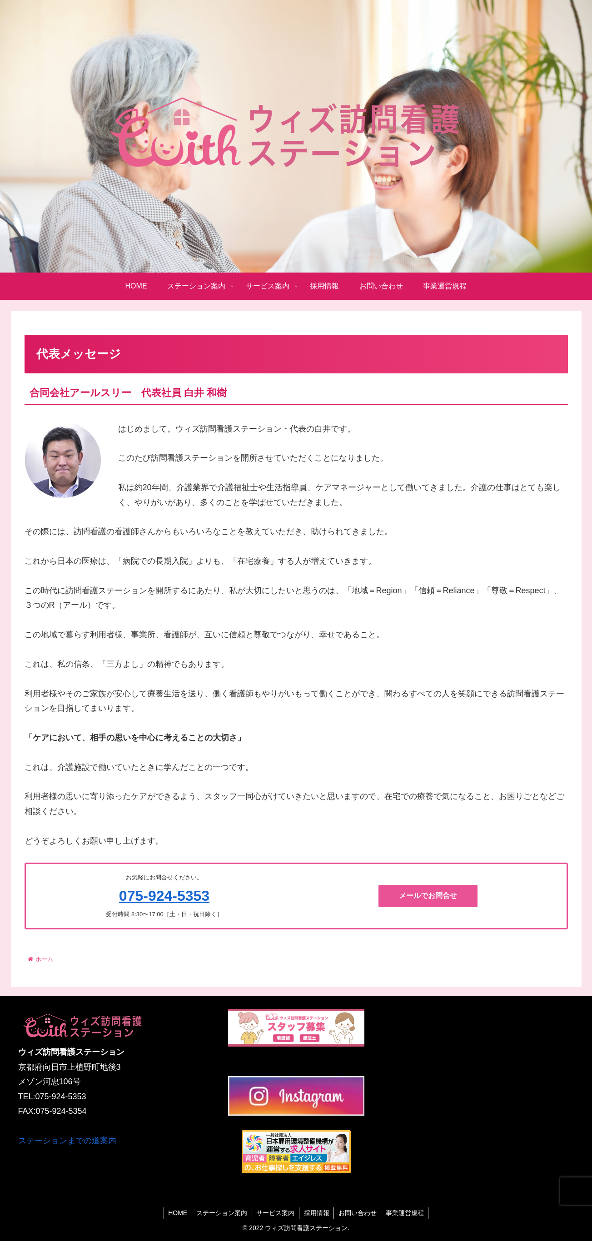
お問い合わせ (358, 1212)
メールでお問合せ (428, 895)
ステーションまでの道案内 (67, 1140)
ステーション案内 (221, 1212)
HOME (176, 1212)
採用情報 (316, 1212)
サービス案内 (275, 1212)
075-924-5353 (164, 896)
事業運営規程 (406, 1212)
